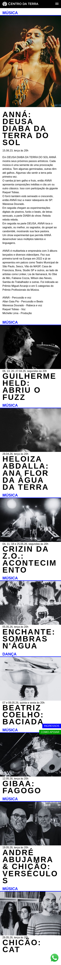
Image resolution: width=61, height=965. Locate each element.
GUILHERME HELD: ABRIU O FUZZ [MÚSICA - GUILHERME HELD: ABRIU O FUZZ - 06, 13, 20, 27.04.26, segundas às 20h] (29, 387)
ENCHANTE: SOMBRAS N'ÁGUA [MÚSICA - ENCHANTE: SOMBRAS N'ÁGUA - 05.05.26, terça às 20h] (28, 639)
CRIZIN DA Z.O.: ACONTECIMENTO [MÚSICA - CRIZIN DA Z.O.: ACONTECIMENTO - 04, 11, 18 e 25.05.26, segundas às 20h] (29, 559)
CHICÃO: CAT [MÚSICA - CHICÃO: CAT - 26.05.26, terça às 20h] (21, 946)
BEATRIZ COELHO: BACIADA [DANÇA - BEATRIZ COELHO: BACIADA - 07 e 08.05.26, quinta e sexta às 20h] (23, 714)
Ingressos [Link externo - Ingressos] (51, 726)
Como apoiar (50, 732)
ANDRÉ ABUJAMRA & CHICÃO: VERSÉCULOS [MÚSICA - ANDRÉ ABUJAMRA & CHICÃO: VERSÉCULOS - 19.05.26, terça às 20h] (30, 866)
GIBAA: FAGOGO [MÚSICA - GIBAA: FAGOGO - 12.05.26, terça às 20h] (21, 787)
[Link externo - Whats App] (54, 958)
